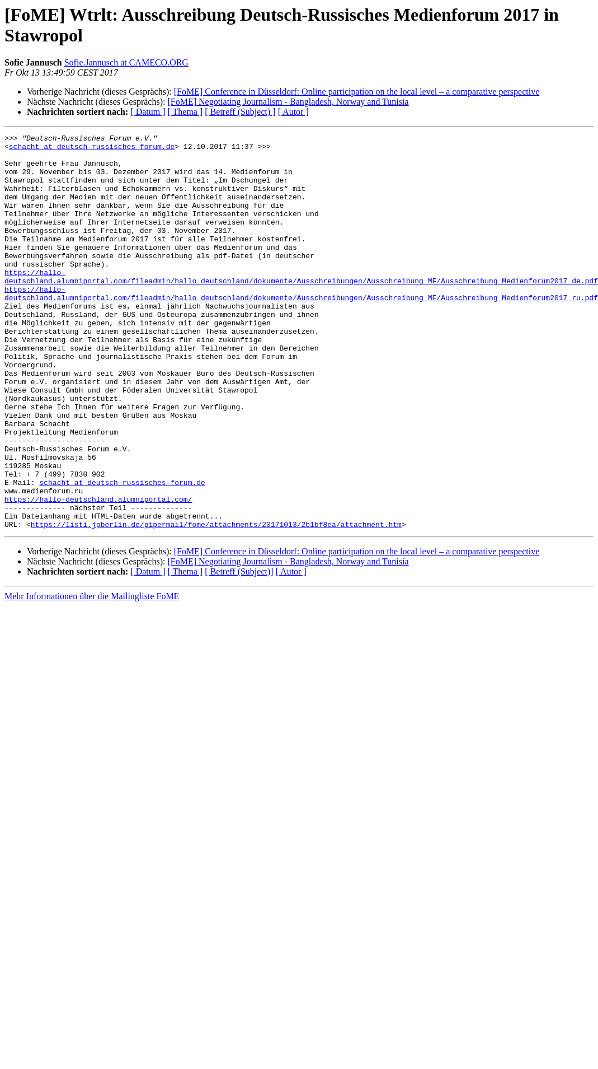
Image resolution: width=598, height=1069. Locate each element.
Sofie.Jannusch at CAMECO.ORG (126, 62)
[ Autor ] (293, 111)
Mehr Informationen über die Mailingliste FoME (91, 675)
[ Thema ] (185, 111)
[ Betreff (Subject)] (239, 650)
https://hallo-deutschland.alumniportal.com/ (98, 573)
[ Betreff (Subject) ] (240, 111)
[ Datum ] (147, 111)
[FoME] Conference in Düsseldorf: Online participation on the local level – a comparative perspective (357, 91)
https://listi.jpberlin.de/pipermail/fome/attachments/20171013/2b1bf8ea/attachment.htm (216, 603)
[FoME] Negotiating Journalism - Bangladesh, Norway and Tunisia (287, 101)
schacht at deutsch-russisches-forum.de (92, 149)
